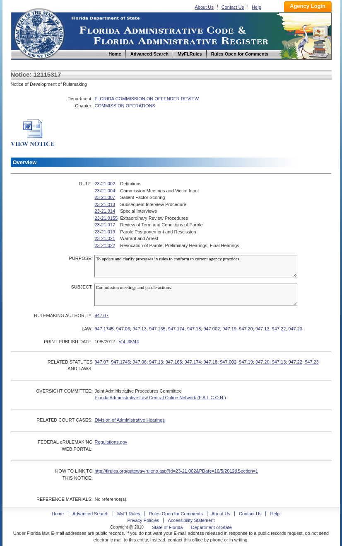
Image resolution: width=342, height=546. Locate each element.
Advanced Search (90, 513)
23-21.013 (104, 204)
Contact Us (233, 7)
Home (39, 32)
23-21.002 (104, 183)
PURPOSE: (81, 258)
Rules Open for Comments (176, 513)
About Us (204, 7)
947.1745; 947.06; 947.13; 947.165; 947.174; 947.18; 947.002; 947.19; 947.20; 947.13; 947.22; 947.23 (198, 328)
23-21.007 (104, 197)
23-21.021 (104, 238)
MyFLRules (128, 513)
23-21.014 (104, 211)
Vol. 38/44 (129, 341)
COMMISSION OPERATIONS (124, 105)
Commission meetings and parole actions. (195, 295)
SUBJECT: (81, 286)
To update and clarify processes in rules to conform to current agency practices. (195, 266)
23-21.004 (104, 190)
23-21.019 (104, 231)
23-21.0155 (106, 218)
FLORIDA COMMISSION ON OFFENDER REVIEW (146, 98)
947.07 (101, 315)
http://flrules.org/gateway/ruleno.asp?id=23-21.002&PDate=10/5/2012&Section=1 (176, 470)
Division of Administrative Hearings (129, 419)
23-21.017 (104, 224)
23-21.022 (104, 245)
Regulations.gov (110, 441)
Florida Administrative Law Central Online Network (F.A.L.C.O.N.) (160, 397)
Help (256, 7)
